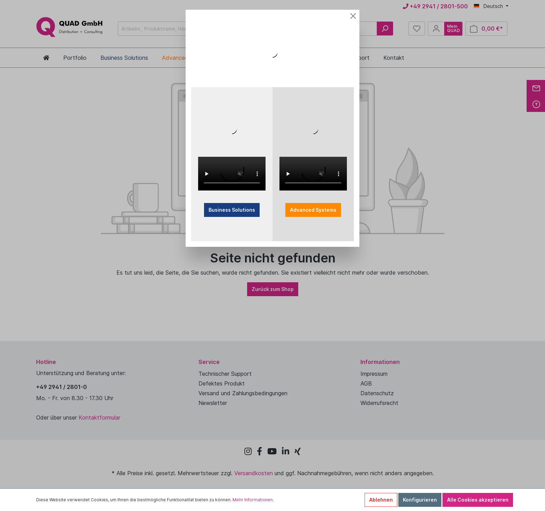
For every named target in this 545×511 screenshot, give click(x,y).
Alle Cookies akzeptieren (478, 500)
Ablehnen (381, 500)
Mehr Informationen (253, 499)
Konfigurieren (420, 500)
